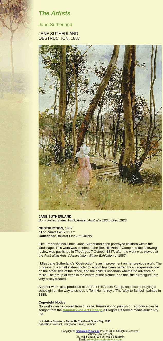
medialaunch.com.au (87, 331)
